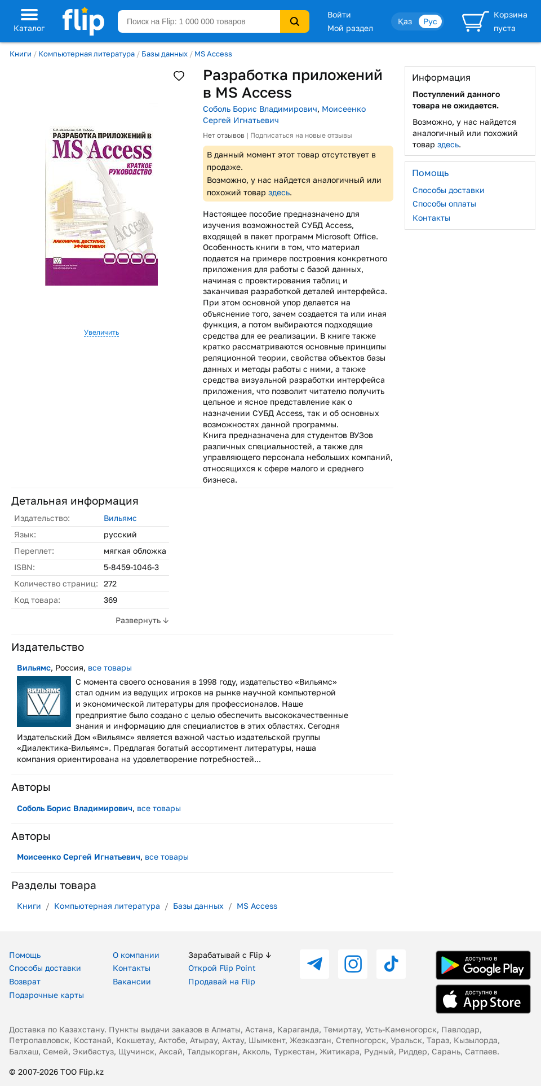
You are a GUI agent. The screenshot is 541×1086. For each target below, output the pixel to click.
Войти (339, 14)
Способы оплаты (444, 203)
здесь (279, 192)
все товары (110, 667)
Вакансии (132, 981)
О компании (136, 955)
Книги (21, 53)
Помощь (25, 955)
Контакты (431, 217)
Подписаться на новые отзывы (301, 135)
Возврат (25, 981)
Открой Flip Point (222, 968)
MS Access (213, 53)
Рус (430, 21)
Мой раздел (350, 28)
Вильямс (120, 518)
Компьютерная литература (86, 53)
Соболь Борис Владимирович (260, 108)
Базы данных (164, 53)
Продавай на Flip (221, 981)
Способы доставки (449, 190)
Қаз (405, 21)
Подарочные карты (46, 995)
